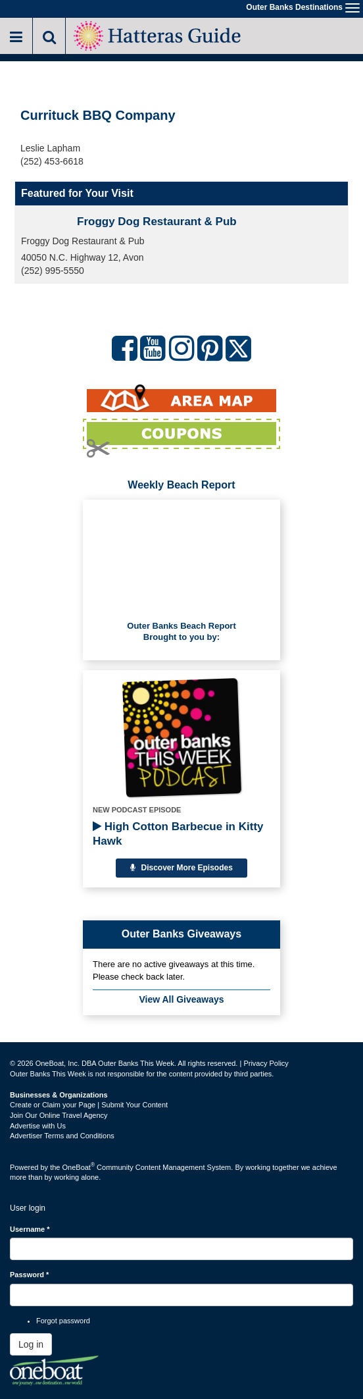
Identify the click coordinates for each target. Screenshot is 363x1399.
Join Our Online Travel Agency (59, 1115)
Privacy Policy (265, 1063)
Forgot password (63, 1321)
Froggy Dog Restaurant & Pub (157, 221)
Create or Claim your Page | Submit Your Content (89, 1105)
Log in (30, 1344)
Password (29, 1275)
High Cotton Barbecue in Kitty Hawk (178, 833)
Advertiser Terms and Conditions (62, 1136)
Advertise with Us (38, 1126)
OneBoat (78, 1167)
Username (30, 1229)
